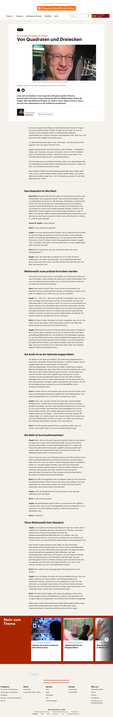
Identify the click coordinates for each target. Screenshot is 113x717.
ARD (42, 714)
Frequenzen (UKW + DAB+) (32, 692)
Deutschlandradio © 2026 (56, 709)
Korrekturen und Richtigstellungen (97, 702)
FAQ (47, 689)
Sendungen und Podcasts (9, 692)
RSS (47, 698)
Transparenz (95, 698)
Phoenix (55, 714)
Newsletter (49, 695)
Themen (9, 16)
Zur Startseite (34, 674)
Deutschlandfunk (48, 3)
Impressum (75, 711)
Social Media (73, 692)
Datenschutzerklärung (41, 711)
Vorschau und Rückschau (9, 689)
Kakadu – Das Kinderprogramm (11, 698)
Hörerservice (73, 689)
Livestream (27, 689)
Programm (19, 16)
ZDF (48, 714)
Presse (93, 692)
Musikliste (48, 16)
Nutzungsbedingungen (60, 711)
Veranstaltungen (51, 700)
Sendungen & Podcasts (34, 16)
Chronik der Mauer (73, 714)
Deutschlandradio (97, 689)
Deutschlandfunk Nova (63, 3)
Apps (47, 692)
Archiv (56, 16)
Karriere (93, 695)
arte (62, 714)
